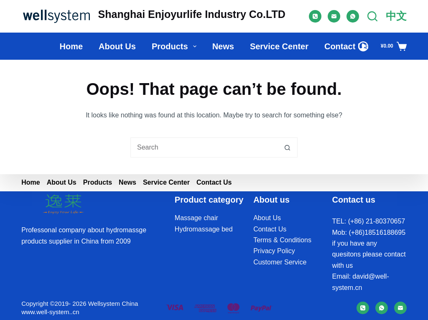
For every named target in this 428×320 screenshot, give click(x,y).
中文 (396, 16)
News (223, 46)
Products (176, 46)
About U (265, 217)
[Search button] (288, 147)
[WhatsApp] (352, 16)
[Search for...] (204, 147)
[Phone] (315, 16)
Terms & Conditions (282, 240)
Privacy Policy (274, 250)
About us (117, 46)
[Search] (372, 16)
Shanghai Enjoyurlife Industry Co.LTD (191, 14)
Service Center (279, 46)
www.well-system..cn (50, 311)
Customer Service (279, 262)
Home (71, 46)
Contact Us (346, 46)
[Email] (334, 16)
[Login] (363, 46)
